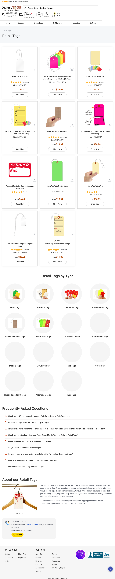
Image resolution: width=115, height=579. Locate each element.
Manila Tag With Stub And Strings (57, 230)
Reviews (39, 558)
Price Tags (15, 294)
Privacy (38, 555)
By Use (104, 17)
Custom (24, 17)
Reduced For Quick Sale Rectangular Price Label (20, 176)
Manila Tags (15, 352)
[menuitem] (8, 17)
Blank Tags (43, 17)
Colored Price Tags (100, 294)
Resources (56, 558)
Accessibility (40, 565)
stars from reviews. (18, 1)
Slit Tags (72, 352)
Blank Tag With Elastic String (57, 175)
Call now (17, 521)
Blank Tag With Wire (95, 175)
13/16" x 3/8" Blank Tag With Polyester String (20, 232)
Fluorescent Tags (100, 323)
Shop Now (20, 86)
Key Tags (71, 381)
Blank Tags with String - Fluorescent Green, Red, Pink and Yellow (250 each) (57, 72)
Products (39, 561)
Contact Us (56, 555)
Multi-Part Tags (43, 323)
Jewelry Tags (43, 352)
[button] (92, 8)
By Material (64, 17)
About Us (39, 551)
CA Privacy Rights (58, 565)
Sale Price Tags (71, 294)
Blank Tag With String (20, 70)
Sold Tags (100, 352)
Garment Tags (43, 294)
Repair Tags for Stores (15, 381)
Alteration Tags (43, 381)
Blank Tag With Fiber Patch (57, 123)
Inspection (85, 17)
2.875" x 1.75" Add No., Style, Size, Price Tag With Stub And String (20, 124)
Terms (54, 551)
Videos (54, 561)
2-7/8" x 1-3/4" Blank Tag (95, 70)
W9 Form (39, 568)
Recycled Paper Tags (15, 323)
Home (8, 17)
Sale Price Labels (72, 323)
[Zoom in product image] (34, 64)
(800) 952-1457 (33, 511)
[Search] (35, 8)
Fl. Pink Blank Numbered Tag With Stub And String (95, 124)
